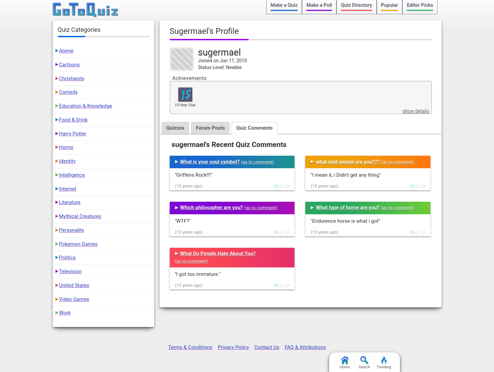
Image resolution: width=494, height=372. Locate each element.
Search (364, 362)
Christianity (72, 78)
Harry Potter (73, 134)
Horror (66, 147)
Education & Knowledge (85, 106)
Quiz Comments (254, 128)
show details (416, 111)
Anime (66, 51)
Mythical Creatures (80, 216)
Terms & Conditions (190, 347)
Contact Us (266, 347)
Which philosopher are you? (211, 207)
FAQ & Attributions (305, 347)
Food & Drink (73, 120)
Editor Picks (420, 5)
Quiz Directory (356, 5)
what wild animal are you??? (347, 162)
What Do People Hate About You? (218, 253)
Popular (389, 5)
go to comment (257, 162)
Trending (384, 362)
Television (70, 271)
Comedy (68, 92)
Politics (67, 258)
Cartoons (69, 65)
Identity (67, 161)
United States (74, 285)
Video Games (74, 299)
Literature (70, 202)
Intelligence (72, 175)
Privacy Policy (233, 347)
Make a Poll (319, 5)
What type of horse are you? (347, 207)
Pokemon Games (78, 244)
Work (65, 313)
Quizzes (175, 128)
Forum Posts (210, 128)
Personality (71, 230)
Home (345, 362)
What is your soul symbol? (210, 162)
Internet (67, 189)
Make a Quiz (284, 5)
